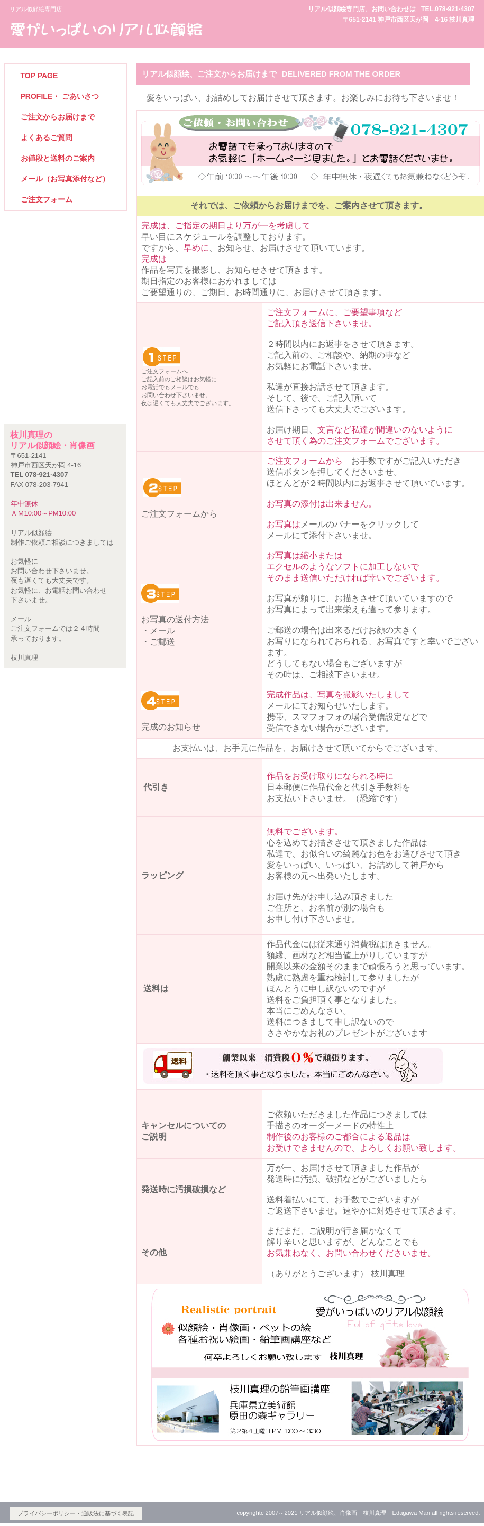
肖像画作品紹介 (65, 300)
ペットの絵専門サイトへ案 (65, 387)
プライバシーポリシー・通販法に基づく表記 (75, 1513)
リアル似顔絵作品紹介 (65, 270)
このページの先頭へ (432, 1473)
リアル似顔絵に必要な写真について (65, 329)
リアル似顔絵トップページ (65, 241)
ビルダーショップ (107, 28)
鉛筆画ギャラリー (65, 358)
